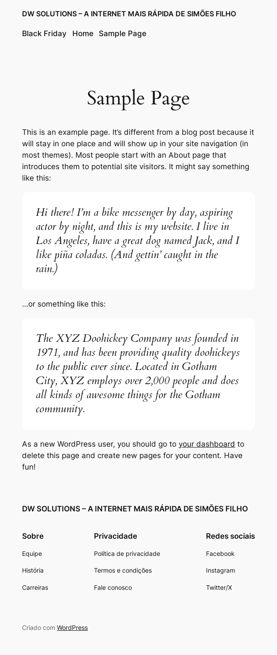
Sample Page (122, 33)
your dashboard (207, 444)
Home (83, 33)
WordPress (72, 627)
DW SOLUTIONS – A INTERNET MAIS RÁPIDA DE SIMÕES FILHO (129, 14)
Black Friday (44, 33)
